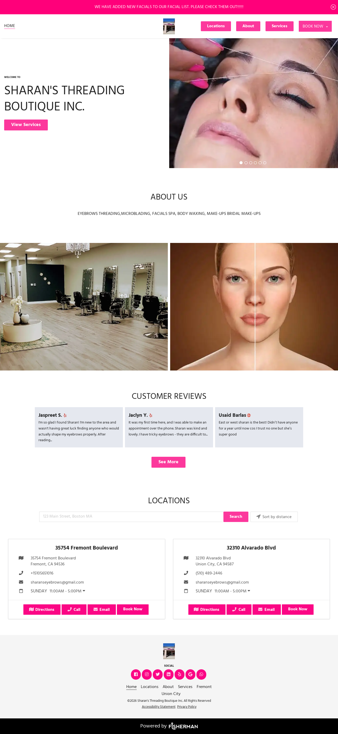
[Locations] (216, 26)
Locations (216, 26)
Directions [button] (41, 609)
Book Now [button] (132, 609)
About (248, 26)
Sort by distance (273, 517)
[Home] (9, 26)
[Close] (333, 7)
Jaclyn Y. (141, 415)
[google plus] (249, 415)
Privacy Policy (186, 707)
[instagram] (147, 674)
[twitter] (158, 674)
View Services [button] (26, 125)
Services (279, 26)
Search (236, 516)
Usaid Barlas (235, 415)
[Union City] (171, 694)
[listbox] (315, 26)
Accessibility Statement (159, 707)
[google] (190, 674)
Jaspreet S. (53, 415)
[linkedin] (169, 674)
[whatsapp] (201, 674)
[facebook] (136, 674)
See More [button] (168, 462)
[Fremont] (204, 687)
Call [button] (73, 609)
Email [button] (101, 609)
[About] (248, 26)
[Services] (280, 26)
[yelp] (65, 415)
